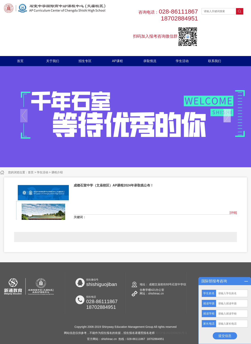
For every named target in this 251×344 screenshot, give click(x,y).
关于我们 (52, 61)
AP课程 (117, 61)
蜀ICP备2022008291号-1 (171, 332)
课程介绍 (57, 172)
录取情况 (149, 61)
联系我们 (214, 61)
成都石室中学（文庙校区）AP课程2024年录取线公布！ (113, 185)
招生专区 (85, 61)
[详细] (233, 212)
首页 (20, 61)
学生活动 (182, 61)
